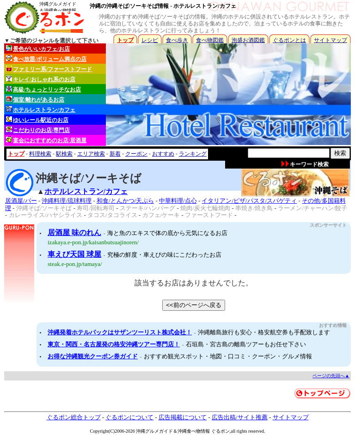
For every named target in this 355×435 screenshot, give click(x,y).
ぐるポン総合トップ (74, 417)
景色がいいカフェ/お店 (38, 48)
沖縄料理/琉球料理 (67, 200)
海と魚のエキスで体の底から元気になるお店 (167, 233)
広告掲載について (183, 417)
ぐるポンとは (289, 40)
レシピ (149, 40)
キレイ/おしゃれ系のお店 (40, 79)
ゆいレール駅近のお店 (37, 119)
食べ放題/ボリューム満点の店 (46, 58)
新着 (115, 154)
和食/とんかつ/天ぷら (125, 200)
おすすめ (163, 154)
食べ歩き (177, 40)
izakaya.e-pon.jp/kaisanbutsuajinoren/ (93, 242)
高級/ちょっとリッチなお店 (43, 89)
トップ (125, 40)
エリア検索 (91, 154)
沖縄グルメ (147, 431)
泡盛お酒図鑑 (248, 40)
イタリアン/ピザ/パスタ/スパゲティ (249, 200)
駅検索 (64, 154)
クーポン (136, 154)
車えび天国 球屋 (74, 254)
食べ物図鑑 (210, 40)
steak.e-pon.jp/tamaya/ (75, 263)
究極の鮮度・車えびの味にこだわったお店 (164, 254)
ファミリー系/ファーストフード (49, 69)
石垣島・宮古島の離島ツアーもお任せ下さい (246, 344)
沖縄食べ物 (189, 431)
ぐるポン (220, 431)
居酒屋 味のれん (74, 232)
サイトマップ (330, 40)
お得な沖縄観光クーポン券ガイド (93, 356)
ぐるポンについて (129, 417)
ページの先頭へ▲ (330, 375)
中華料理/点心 (178, 200)
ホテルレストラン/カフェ (40, 109)
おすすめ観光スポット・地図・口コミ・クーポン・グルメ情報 (228, 356)
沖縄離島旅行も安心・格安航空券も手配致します (264, 332)
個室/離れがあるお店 (35, 99)
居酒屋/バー (21, 200)
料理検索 (40, 154)
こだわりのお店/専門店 (38, 130)
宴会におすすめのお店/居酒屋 (46, 140)
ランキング (193, 154)
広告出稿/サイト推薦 (240, 417)
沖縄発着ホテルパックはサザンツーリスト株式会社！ (120, 332)
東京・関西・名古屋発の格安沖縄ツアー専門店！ (114, 344)
